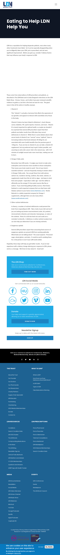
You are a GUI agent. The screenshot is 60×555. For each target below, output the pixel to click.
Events (35, 484)
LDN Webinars (12, 501)
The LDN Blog (12, 448)
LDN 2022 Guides (13, 434)
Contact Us (11, 415)
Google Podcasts (13, 511)
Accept (41, 547)
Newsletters (11, 484)
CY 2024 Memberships (15, 461)
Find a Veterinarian (39, 434)
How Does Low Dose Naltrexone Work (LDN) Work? (42, 379)
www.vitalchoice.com (37, 191)
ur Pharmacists (14, 385)
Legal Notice (33, 530)
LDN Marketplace (38, 444)
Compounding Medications (16, 441)
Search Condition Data (15, 431)
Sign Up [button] (30, 338)
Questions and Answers (15, 464)
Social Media (12, 487)
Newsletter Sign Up (14, 451)
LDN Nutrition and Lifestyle (16, 458)
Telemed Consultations (40, 438)
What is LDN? (37, 375)
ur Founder (12, 378)
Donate (10, 412)
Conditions (11, 428)
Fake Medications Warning (41, 390)
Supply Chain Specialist (15, 395)
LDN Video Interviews (14, 491)
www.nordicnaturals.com (20, 198)
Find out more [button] (30, 272)
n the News (12, 444)
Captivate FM (12, 521)
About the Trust (13, 375)
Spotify (10, 514)
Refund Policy (42, 530)
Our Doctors (12, 381)
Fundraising (12, 401)
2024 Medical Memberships (16, 408)
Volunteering (12, 405)
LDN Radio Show (13, 497)
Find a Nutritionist (38, 441)
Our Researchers (13, 388)
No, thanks (49, 547)
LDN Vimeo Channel (14, 494)
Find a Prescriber (38, 431)
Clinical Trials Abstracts (15, 454)
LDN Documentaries (14, 481)
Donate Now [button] (30, 321)
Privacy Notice (24, 530)
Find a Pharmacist (38, 428)
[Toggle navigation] (56, 4)
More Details (41, 354)
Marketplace (37, 487)
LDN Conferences (38, 481)
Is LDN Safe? (36, 383)
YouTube (11, 507)
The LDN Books (12, 438)
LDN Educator (12, 398)
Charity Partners (13, 391)
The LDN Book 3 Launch (40, 491)
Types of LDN (37, 387)
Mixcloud (11, 504)
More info (17, 553)
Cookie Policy (15, 530)
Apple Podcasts (13, 518)
